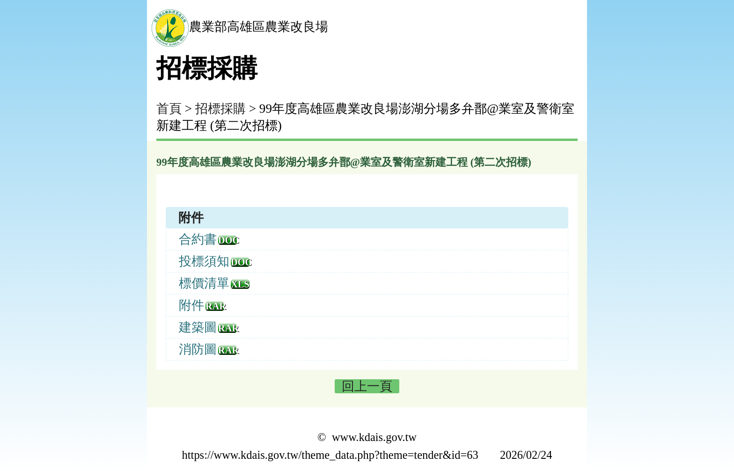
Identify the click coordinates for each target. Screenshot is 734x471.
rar (215, 306)
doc (227, 240)
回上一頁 (367, 386)
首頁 (169, 109)
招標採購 (220, 109)
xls (240, 284)
